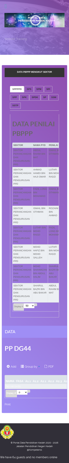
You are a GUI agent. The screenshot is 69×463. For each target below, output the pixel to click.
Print (8, 404)
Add (11, 366)
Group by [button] (30, 366)
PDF (49, 366)
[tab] (17, 89)
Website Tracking (15, 39)
